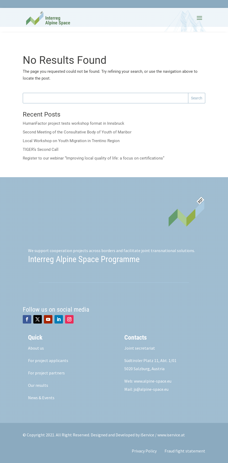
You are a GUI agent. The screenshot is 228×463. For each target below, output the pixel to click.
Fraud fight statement (185, 451)
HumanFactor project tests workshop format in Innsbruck (73, 123)
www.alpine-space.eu (152, 381)
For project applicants (48, 360)
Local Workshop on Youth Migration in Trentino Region (71, 140)
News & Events (41, 397)
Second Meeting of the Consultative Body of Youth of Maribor (77, 132)
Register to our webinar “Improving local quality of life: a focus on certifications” (93, 158)
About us (36, 348)
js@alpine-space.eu (151, 389)
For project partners (46, 372)
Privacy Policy (144, 451)
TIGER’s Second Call (40, 149)
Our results (38, 385)
